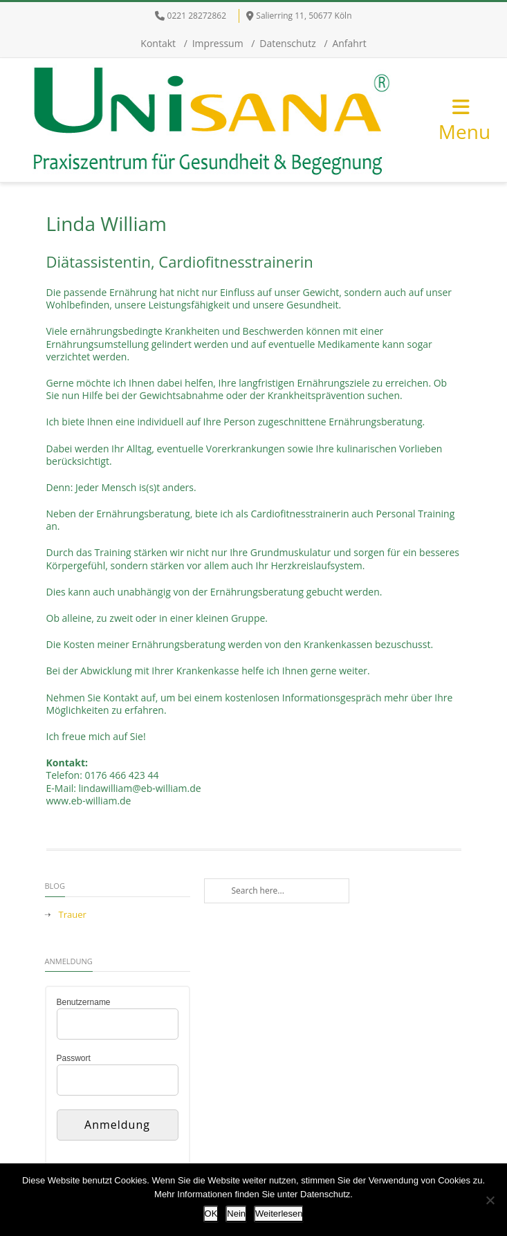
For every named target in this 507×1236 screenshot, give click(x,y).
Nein (236, 1213)
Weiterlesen (278, 1213)
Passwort (74, 1058)
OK (211, 1213)
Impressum (217, 43)
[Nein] (490, 1200)
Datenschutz (287, 43)
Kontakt (158, 43)
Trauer (72, 915)
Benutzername (84, 1002)
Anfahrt (349, 43)
